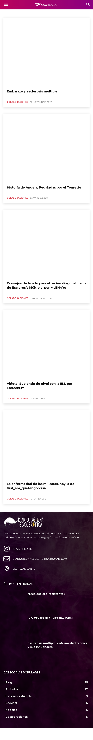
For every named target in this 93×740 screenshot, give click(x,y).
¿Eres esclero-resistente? (46, 594)
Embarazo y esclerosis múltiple (32, 91)
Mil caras (8, 13)
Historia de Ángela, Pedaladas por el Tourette (44, 187)
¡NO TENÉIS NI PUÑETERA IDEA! (50, 618)
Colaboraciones (17, 102)
